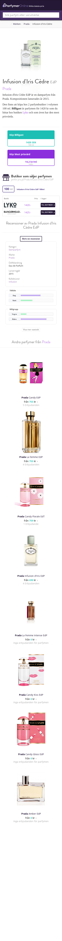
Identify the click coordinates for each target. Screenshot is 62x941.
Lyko (25, 112)
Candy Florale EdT (31, 516)
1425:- (27, 212)
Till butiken (48, 205)
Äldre (14, 319)
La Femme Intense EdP (31, 635)
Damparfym (15, 249)
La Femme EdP (31, 457)
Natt (14, 300)
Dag (14, 295)
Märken (17, 24)
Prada (26, 24)
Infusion (13, 281)
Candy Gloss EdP (31, 754)
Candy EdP (31, 397)
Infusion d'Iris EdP (31, 575)
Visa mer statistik (31, 329)
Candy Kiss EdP (31, 694)
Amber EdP (31, 813)
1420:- (27, 205)
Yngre (14, 314)
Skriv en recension (31, 238)
